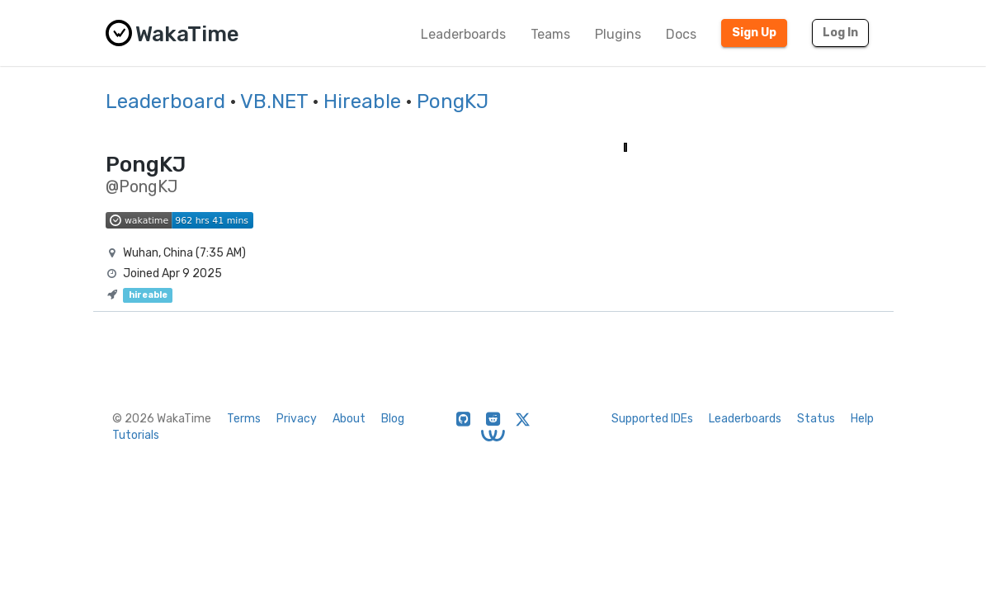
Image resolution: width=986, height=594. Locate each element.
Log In (840, 33)
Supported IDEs (652, 419)
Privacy (296, 419)
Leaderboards (463, 34)
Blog (392, 419)
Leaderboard (165, 101)
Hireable (362, 101)
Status (816, 419)
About (349, 419)
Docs (681, 34)
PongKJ (452, 101)
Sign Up (754, 33)
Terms (244, 419)
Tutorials (135, 435)
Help (862, 419)
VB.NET (274, 101)
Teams (550, 34)
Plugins (618, 34)
